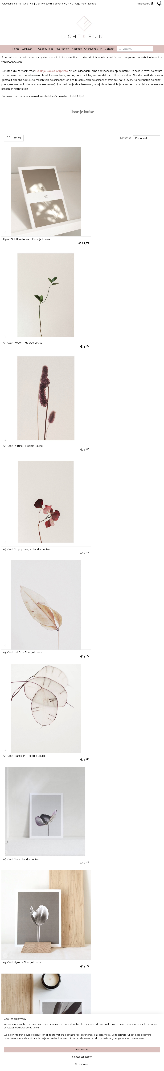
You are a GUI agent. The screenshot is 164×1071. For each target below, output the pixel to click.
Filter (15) (14, 138)
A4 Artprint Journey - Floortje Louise (24, 788)
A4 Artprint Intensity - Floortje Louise (107, 788)
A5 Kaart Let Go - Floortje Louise (22, 415)
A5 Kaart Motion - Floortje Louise (104, 229)
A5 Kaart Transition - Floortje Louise (106, 415)
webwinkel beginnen (88, 1065)
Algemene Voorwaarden (14, 915)
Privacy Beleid (8, 922)
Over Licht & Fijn (93, 48)
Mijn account (145, 4)
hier (44, 1023)
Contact (109, 48)
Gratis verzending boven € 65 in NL (54, 3)
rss (77, 1065)
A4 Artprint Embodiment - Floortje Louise (27, 695)
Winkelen (29, 48)
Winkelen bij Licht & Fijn (13, 908)
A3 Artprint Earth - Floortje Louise (23, 881)
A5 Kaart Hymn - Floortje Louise (104, 508)
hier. (49, 1045)
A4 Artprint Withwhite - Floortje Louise (107, 601)
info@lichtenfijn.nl (10, 947)
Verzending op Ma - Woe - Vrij (17, 3)
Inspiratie (77, 48)
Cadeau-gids (45, 48)
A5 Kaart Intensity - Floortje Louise (23, 601)
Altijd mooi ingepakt (85, 3)
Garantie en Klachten (12, 918)
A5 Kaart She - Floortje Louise (20, 508)
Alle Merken (62, 48)
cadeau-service (74, 1016)
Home (15, 48)
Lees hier (35, 1009)
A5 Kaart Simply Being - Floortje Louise (108, 322)
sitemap (71, 1065)
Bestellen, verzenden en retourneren (20, 911)
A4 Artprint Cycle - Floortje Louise (105, 695)
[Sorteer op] (146, 137)
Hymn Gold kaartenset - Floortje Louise (26, 229)
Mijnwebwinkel (115, 1065)
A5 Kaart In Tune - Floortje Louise (23, 322)
